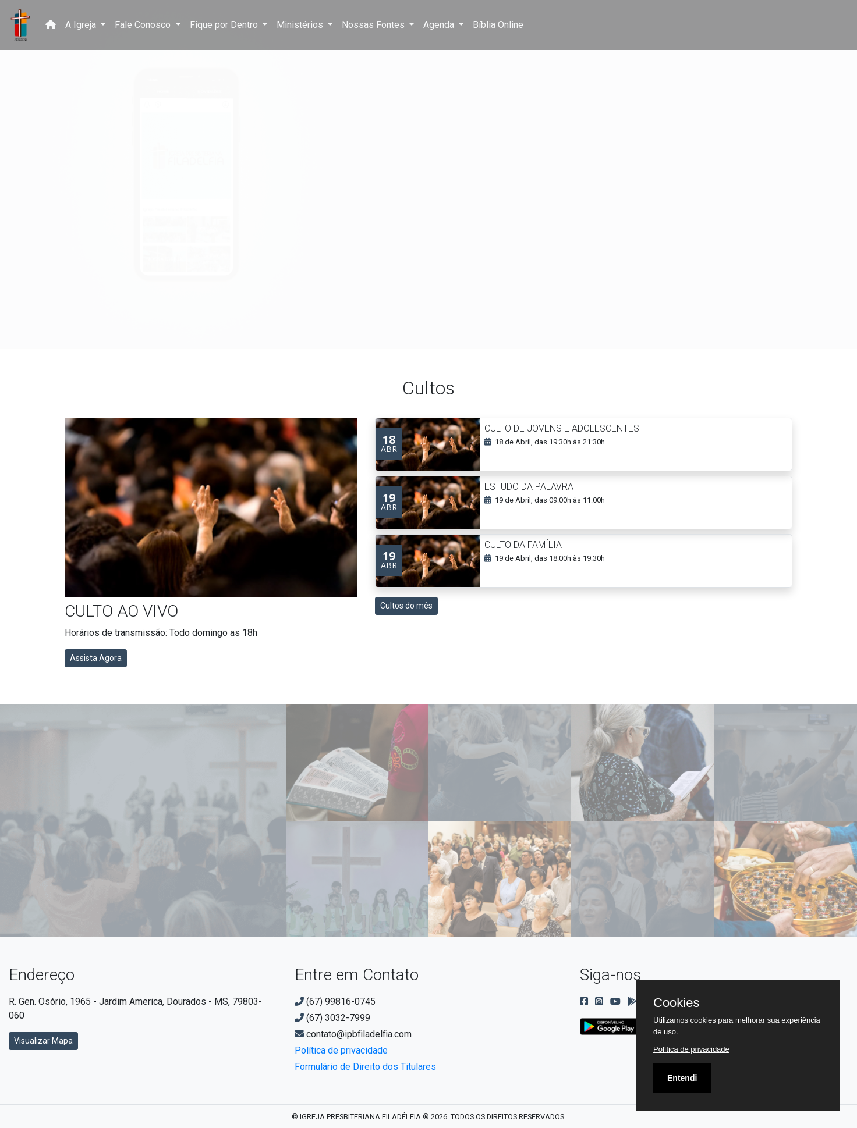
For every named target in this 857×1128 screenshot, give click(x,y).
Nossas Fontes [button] (374, 24)
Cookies (676, 1003)
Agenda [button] (439, 24)
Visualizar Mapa (43, 1040)
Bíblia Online (498, 24)
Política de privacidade (341, 1050)
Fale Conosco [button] (144, 24)
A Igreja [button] (81, 24)
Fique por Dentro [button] (225, 24)
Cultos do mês (406, 605)
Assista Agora (96, 658)
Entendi (682, 1078)
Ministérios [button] (301, 24)
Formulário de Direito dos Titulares (365, 1066)
